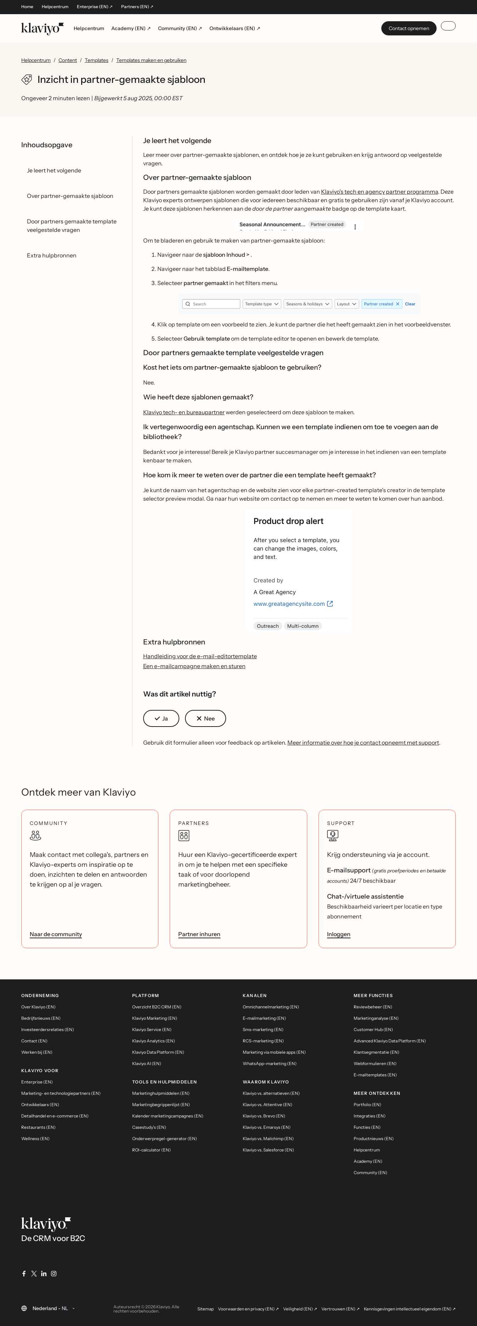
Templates (96, 60)
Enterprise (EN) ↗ (95, 7)
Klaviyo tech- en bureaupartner (184, 412)
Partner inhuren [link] (199, 934)
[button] (299, 224)
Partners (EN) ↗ (137, 7)
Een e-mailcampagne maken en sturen (194, 666)
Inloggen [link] (338, 934)
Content (67, 60)
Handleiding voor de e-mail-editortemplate (200, 656)
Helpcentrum (55, 7)
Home (27, 7)
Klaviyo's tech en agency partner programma (379, 191)
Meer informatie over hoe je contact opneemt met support (363, 742)
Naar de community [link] (56, 934)
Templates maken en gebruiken (151, 60)
